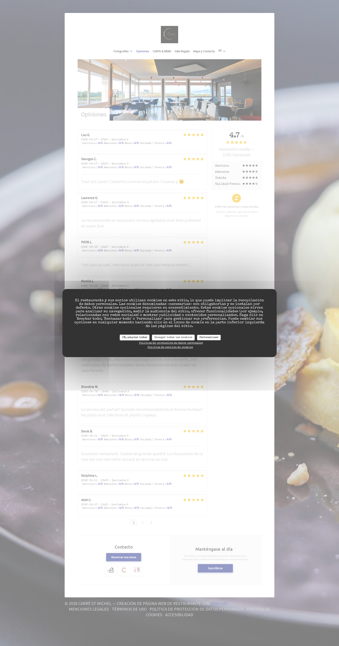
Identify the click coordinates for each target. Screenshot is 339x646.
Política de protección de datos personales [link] (171, 343)
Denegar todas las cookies (173, 337)
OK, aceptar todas (134, 337)
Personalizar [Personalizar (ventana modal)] (209, 337)
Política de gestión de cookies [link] (170, 347)
